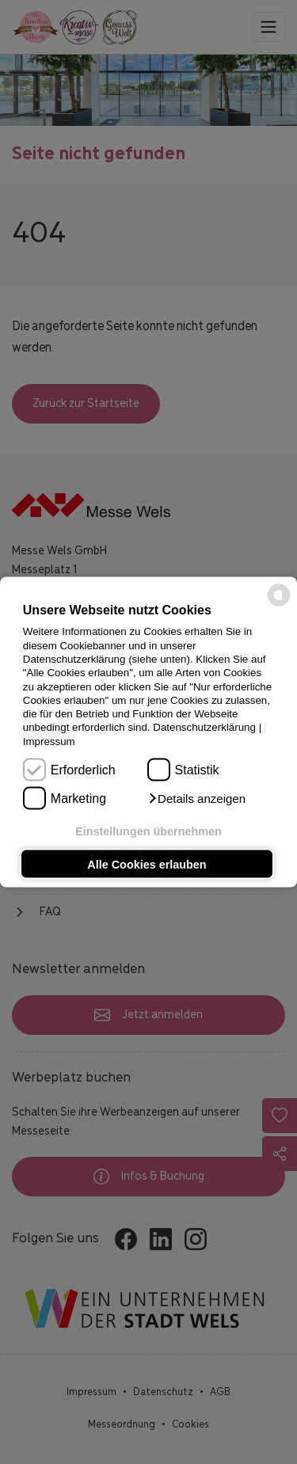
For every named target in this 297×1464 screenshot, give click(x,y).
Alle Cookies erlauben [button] (146, 863)
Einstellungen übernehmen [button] (148, 831)
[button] (196, 799)
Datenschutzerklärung (204, 727)
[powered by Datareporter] (278, 604)
